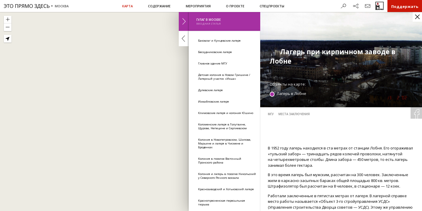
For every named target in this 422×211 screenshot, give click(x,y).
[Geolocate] (7, 38)
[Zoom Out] (7, 27)
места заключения (294, 114)
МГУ (271, 114)
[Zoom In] (7, 19)
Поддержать (404, 6)
